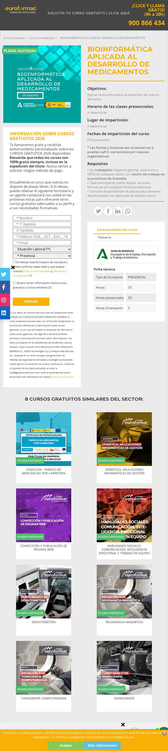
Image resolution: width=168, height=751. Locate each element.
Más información (102, 745)
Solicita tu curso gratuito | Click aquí (88, 13)
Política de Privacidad (36, 271)
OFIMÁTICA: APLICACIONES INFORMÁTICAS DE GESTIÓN (124, 471)
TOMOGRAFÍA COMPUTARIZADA (43, 698)
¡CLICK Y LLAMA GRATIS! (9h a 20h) (147, 15)
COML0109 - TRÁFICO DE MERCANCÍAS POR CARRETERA (43, 471)
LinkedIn (118, 211)
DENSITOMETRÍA (44, 622)
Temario (104, 237)
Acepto (66, 745)
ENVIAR (31, 302)
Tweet (98, 211)
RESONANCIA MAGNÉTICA (124, 622)
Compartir (108, 211)
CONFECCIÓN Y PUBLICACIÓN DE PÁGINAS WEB (43, 547)
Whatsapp (127, 211)
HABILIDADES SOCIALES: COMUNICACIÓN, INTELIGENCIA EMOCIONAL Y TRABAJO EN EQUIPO (124, 549)
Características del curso (117, 229)
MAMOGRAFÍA (124, 698)
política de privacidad (62, 377)
